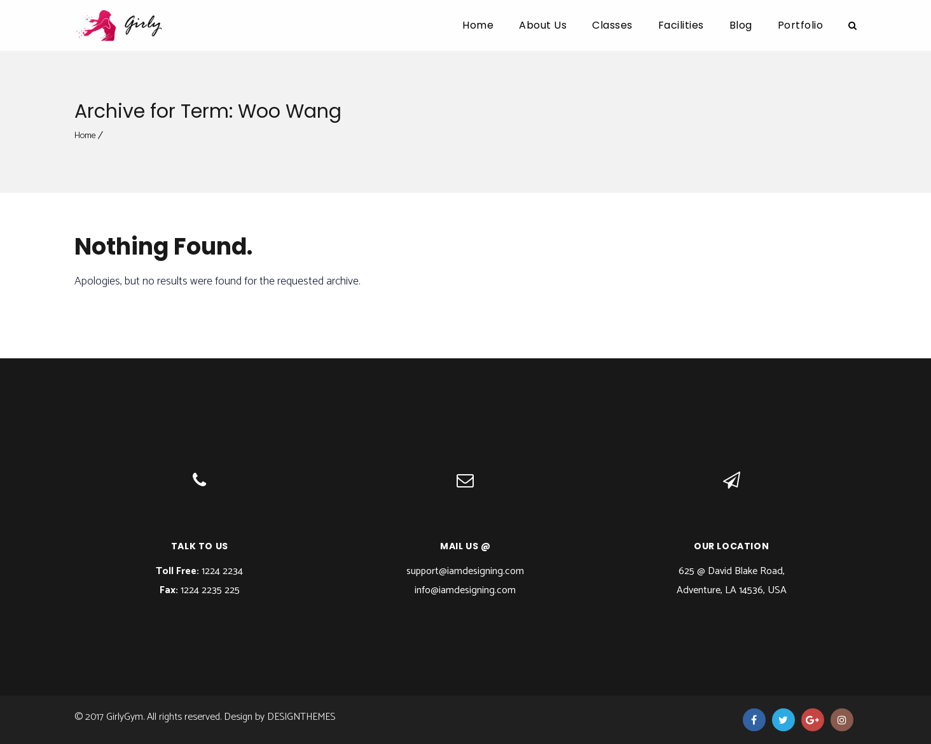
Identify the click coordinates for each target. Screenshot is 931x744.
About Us (543, 25)
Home (477, 25)
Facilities (681, 25)
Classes (612, 25)
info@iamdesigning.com (465, 590)
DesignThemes (301, 717)
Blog (740, 25)
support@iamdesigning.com (465, 571)
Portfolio (801, 25)
